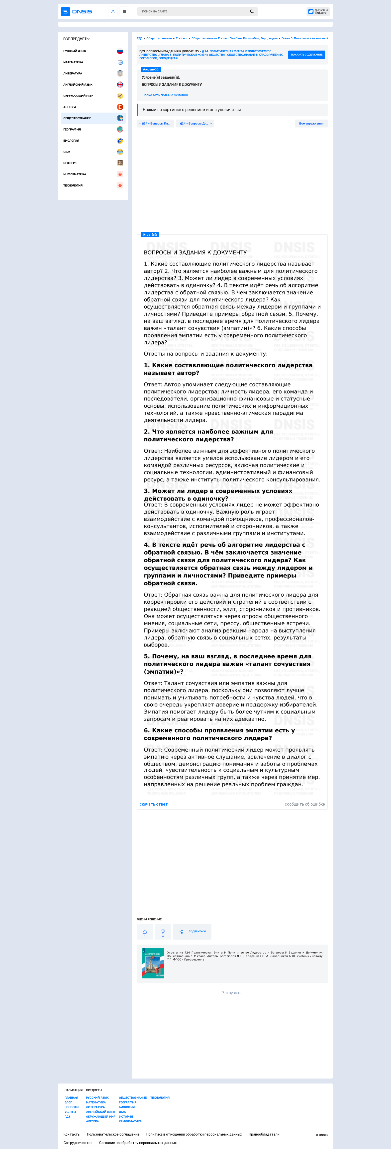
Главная (71, 1097)
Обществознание (93, 118)
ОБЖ (93, 152)
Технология (93, 185)
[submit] (252, 11)
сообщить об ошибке (305, 804)
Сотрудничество (78, 1143)
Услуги (70, 1112)
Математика (93, 62)
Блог (68, 1102)
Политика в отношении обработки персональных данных (194, 1134)
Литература (93, 73)
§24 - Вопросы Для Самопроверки (197, 123)
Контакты (72, 1134)
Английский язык (93, 84)
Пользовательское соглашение (113, 1134)
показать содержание (306, 54)
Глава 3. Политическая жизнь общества (192, 55)
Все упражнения (311, 123)
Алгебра (93, 107)
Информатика (93, 174)
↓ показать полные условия (165, 95)
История (93, 163)
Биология (93, 140)
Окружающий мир (93, 96)
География (93, 129)
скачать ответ (154, 804)
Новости (72, 1107)
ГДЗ (67, 1116)
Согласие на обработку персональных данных (138, 1143)
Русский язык (93, 51)
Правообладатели (264, 1134)
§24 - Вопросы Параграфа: (158, 123)
